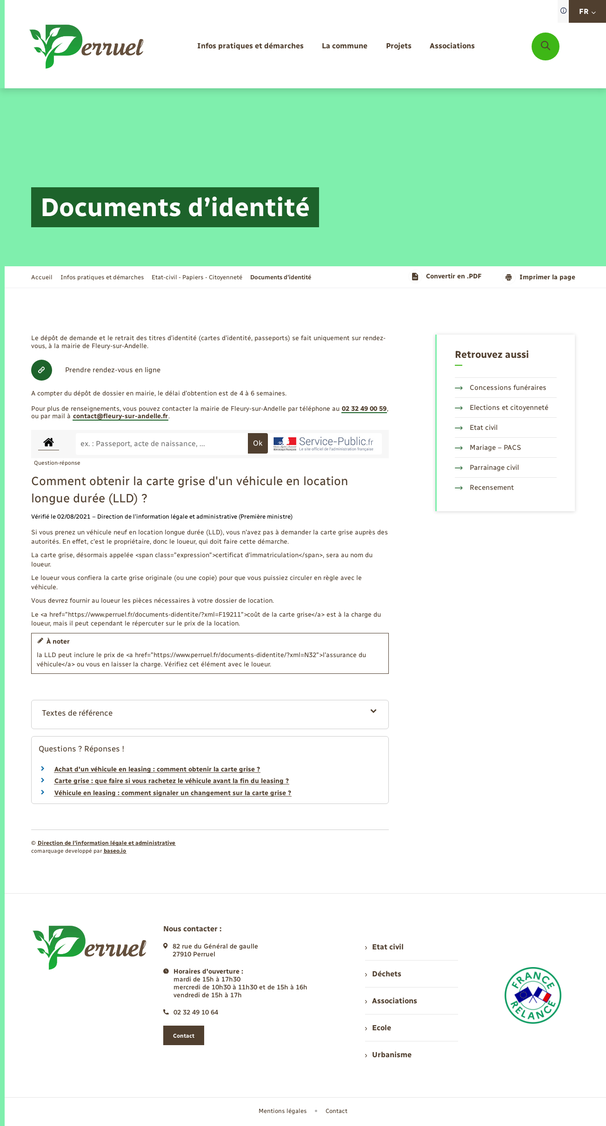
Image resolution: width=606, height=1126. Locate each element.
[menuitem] (250, 46)
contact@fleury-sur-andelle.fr (120, 416)
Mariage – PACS (488, 447)
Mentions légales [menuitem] (283, 1110)
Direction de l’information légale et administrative (106, 843)
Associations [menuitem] (391, 1000)
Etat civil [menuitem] (384, 946)
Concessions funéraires (500, 387)
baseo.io (115, 851)
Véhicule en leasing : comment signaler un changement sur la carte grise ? (172, 793)
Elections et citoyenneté (501, 407)
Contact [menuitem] (336, 1110)
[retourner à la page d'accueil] (87, 46)
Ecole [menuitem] (378, 1027)
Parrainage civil (487, 467)
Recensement (484, 487)
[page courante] (280, 277)
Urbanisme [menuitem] (388, 1054)
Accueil (42, 277)
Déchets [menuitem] (383, 973)
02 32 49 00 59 (364, 409)
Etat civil (476, 427)
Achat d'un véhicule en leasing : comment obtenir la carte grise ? (157, 769)
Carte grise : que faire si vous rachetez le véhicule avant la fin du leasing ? (171, 781)
